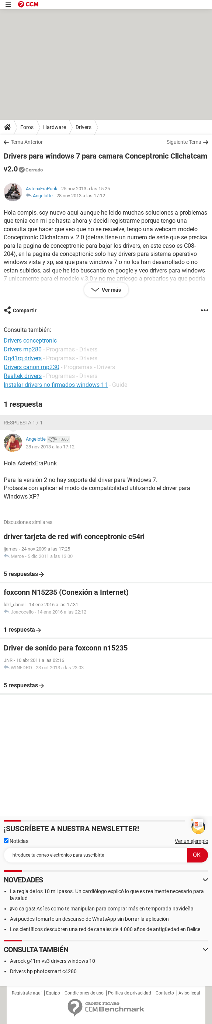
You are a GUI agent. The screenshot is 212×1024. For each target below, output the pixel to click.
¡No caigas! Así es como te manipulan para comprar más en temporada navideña (102, 909)
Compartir (25, 310)
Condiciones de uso (84, 993)
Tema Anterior (27, 142)
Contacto (165, 993)
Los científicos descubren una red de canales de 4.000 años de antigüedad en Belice (105, 929)
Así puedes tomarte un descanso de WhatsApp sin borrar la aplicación (89, 919)
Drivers (83, 127)
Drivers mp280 (23, 349)
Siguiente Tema (184, 142)
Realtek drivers (23, 375)
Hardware (54, 127)
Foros (27, 127)
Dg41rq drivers (23, 358)
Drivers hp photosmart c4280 (43, 971)
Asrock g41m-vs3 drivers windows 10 (52, 961)
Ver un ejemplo (191, 841)
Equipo (53, 993)
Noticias (16, 841)
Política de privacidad (129, 993)
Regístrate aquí (27, 993)
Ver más (111, 290)
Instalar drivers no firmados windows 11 (56, 384)
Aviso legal (189, 993)
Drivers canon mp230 (31, 367)
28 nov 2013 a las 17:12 (80, 195)
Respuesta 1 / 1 (23, 423)
